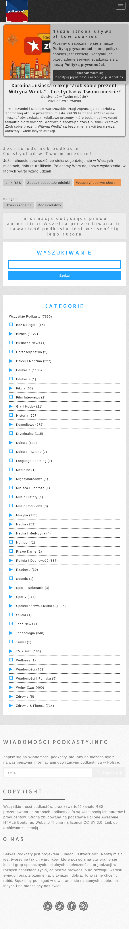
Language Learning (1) (34, 461)
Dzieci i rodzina (19, 205)
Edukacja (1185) (29, 370)
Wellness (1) (26, 660)
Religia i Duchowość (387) (37, 560)
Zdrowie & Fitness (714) (35, 705)
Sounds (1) (24, 578)
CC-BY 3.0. (93, 822)
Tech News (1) (27, 624)
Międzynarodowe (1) (32, 479)
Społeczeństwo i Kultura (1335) (41, 606)
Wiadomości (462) (30, 669)
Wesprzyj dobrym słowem (97, 182)
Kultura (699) (26, 442)
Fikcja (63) (24, 388)
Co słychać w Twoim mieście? (48, 153)
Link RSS (13, 182)
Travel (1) (23, 642)
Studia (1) (24, 615)
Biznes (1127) (27, 334)
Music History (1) (29, 497)
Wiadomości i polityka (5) (36, 678)
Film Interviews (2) (31, 397)
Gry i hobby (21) (29, 406)
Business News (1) (31, 343)
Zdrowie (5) (25, 696)
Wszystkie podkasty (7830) (30, 316)
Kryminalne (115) (29, 433)
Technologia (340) (30, 633)
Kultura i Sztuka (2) (31, 452)
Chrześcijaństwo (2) (32, 352)
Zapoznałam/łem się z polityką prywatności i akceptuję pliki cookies (89, 75)
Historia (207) (27, 415)
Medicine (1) (26, 470)
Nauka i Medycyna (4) (33, 533)
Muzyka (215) (27, 515)
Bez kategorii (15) (30, 325)
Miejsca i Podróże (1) (33, 488)
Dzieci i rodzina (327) (34, 361)
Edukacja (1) (26, 379)
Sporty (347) (26, 597)
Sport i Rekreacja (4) (32, 588)
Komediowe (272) (30, 424)
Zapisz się (109, 772)
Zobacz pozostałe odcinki (48, 182)
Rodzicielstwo (49, 205)
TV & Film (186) (28, 651)
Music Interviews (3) (32, 506)
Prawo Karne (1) (29, 551)
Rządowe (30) (27, 569)
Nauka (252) (26, 524)
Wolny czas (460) (30, 687)
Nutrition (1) (25, 542)
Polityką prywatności (72, 49)
